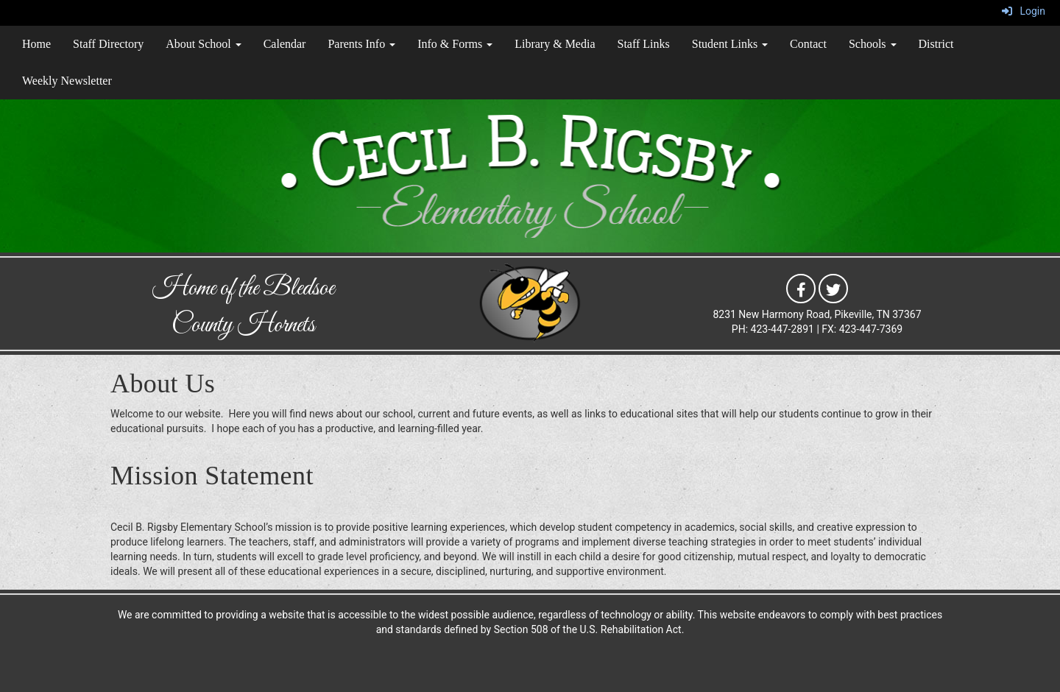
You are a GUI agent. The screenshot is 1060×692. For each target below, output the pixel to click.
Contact (808, 44)
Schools (873, 44)
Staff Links (644, 44)
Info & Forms (454, 44)
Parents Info (361, 44)
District (936, 44)
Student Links (730, 44)
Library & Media (555, 44)
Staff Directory (108, 44)
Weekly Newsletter (67, 80)
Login (1023, 11)
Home (36, 44)
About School (203, 44)
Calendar (285, 44)
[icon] (801, 288)
